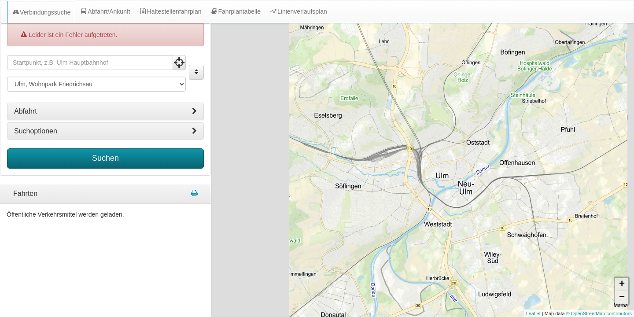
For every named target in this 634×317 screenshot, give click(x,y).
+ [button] (622, 284)
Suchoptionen (105, 128)
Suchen (105, 155)
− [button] (622, 297)
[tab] (105, 108)
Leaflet (533, 313)
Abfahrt (105, 108)
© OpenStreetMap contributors (599, 313)
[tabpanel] (105, 191)
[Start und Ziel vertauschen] (196, 69)
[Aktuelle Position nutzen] (179, 59)
